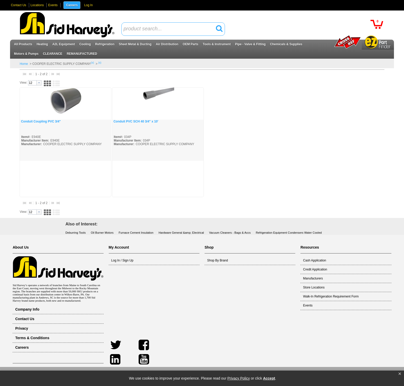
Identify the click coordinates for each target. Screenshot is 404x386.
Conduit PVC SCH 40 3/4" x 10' (135, 121)
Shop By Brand (217, 260)
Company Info (27, 309)
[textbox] (170, 29)
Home (24, 64)
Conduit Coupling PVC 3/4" (41, 121)
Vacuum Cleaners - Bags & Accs (229, 232)
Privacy (21, 328)
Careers (72, 5)
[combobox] (173, 29)
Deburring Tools (75, 232)
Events (53, 5)
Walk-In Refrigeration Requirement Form (331, 296)
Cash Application (314, 260)
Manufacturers (313, 278)
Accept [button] (269, 378)
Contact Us (18, 5)
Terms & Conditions (32, 338)
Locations (37, 5)
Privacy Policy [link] (238, 378)
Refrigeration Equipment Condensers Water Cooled (289, 232)
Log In (88, 5)
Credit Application (315, 269)
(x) (92, 62)
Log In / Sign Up (122, 260)
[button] (399, 374)
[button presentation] (39, 83)
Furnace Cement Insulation (136, 232)
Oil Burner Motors (102, 232)
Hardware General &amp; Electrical (181, 232)
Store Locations (313, 287)
